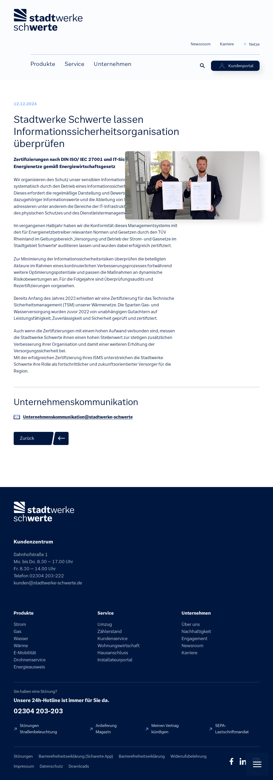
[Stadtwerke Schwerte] (44, 511)
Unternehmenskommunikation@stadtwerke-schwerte (78, 417)
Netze (254, 44)
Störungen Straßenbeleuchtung (38, 728)
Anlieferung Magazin (106, 728)
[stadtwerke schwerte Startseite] (48, 20)
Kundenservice (112, 638)
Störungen (23, 756)
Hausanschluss (112, 653)
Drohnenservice (29, 660)
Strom (20, 624)
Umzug (104, 624)
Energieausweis (29, 667)
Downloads (79, 766)
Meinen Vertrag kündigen (165, 728)
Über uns (191, 624)
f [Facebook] (231, 761)
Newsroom (200, 43)
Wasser (21, 638)
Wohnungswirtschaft (118, 645)
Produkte (42, 63)
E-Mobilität (25, 653)
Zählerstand (109, 631)
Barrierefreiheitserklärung (142, 756)
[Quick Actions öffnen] (257, 764)
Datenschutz (51, 766)
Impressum (24, 766)
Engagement (194, 638)
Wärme (21, 645)
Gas (17, 631)
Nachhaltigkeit (196, 631)
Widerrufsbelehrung (189, 756)
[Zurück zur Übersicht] (41, 438)
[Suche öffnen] (202, 65)
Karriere (227, 43)
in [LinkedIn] (243, 761)
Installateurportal (114, 660)
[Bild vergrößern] (192, 184)
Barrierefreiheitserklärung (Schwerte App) (76, 756)
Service (74, 63)
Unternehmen (112, 63)
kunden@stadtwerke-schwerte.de (48, 583)
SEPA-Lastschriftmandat (232, 728)
